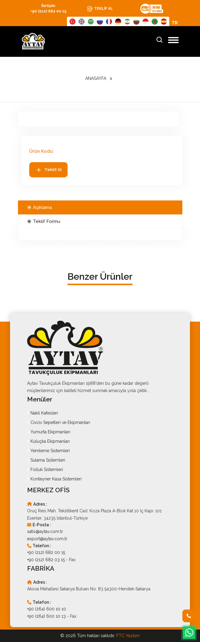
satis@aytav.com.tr (45, 531)
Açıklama (39, 207)
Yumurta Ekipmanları (48, 431)
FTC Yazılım (128, 635)
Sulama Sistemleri (46, 460)
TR (175, 22)
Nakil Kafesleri (42, 413)
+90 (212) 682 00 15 (46, 552)
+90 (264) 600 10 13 (46, 616)
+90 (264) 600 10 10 (46, 608)
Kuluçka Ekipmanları (48, 441)
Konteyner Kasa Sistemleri (54, 478)
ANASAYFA (95, 78)
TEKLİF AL (100, 9)
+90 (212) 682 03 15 (46, 559)
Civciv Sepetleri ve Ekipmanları (58, 422)
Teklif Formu (43, 221)
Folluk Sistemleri (45, 469)
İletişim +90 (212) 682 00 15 (48, 8)
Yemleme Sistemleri (48, 450)
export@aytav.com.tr (47, 538)
